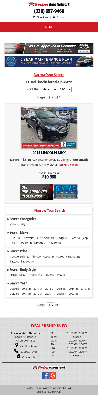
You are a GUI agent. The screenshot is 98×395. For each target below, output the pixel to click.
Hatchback (16, 275)
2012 (13, 293)
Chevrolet (28, 238)
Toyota (53, 243)
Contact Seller (18, 256)
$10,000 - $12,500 (20, 261)
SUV (46, 275)
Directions (40, 17)
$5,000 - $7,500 (41, 256)
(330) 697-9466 (49, 11)
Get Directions (28, 346)
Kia (12, 243)
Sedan (33, 275)
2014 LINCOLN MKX (49, 152)
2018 (24, 288)
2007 (71, 293)
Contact (59, 17)
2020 (13, 288)
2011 (24, 293)
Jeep (85, 238)
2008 (60, 293)
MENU (49, 27)
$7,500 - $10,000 (65, 256)
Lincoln (24, 243)
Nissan (38, 243)
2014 (71, 288)
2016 (48, 288)
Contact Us (28, 357)
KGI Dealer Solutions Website (45, 388)
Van (59, 275)
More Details (68, 165)
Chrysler (45, 238)
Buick (13, 238)
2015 (60, 288)
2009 (48, 293)
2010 (36, 293)
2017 (36, 288)
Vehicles (15, 224)
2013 (83, 288)
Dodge (61, 238)
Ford (73, 238)
